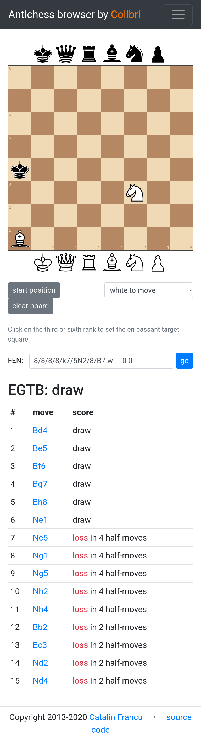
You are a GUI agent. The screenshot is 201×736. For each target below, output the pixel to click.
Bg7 (40, 484)
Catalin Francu (116, 717)
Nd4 (40, 681)
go (184, 360)
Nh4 (40, 609)
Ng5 (40, 573)
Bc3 (40, 645)
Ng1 (40, 555)
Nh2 (40, 591)
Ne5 (40, 538)
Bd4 (40, 430)
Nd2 (40, 663)
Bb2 (40, 627)
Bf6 (39, 466)
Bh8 (40, 502)
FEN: (15, 360)
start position (33, 290)
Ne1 (40, 520)
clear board (30, 305)
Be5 (40, 448)
